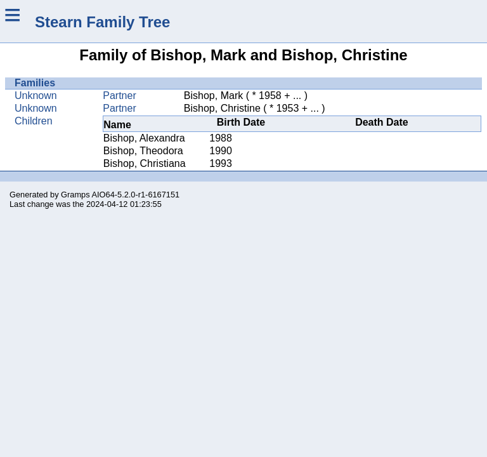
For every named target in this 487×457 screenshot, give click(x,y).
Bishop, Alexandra (144, 138)
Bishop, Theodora (143, 150)
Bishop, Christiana (144, 163)
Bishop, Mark (213, 95)
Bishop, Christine (222, 108)
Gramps (75, 194)
